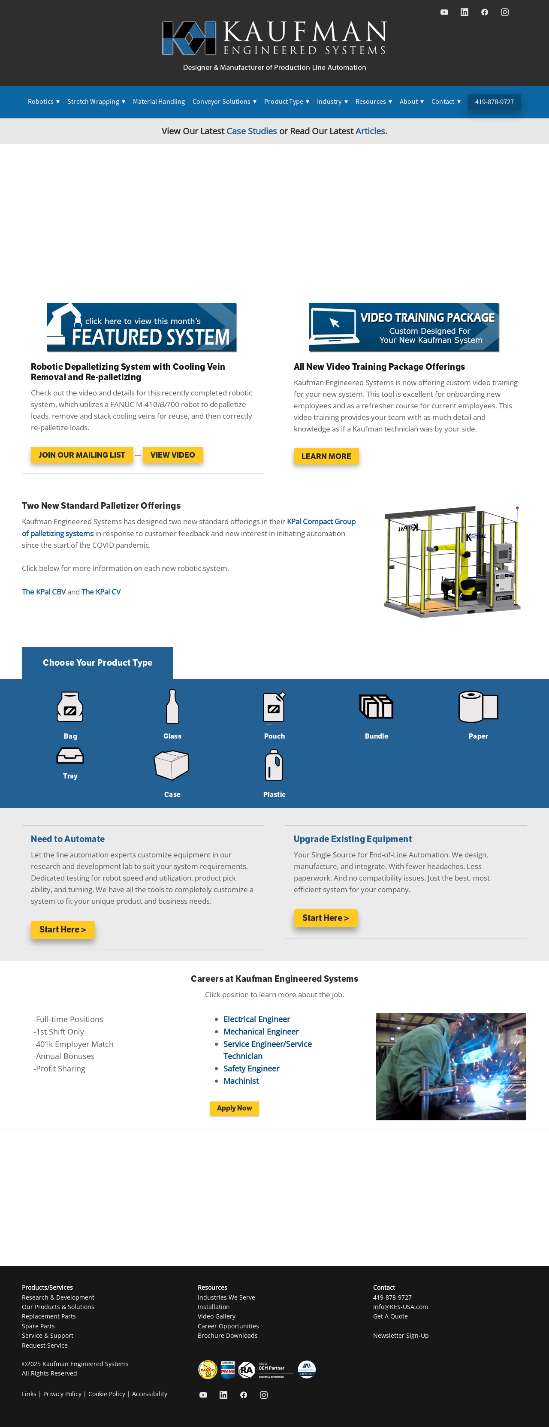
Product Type (286, 101)
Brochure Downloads (228, 1335)
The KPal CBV (44, 591)
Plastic (274, 794)
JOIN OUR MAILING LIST (82, 455)
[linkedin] (464, 12)
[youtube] (444, 12)
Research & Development (58, 1297)
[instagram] (504, 12)
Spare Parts (38, 1326)
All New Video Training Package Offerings (379, 367)
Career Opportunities (228, 1326)
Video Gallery (216, 1316)
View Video (173, 455)
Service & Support (47, 1335)
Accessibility (149, 1394)
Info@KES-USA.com (400, 1307)
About (412, 101)
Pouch (274, 736)
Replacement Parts (49, 1316)
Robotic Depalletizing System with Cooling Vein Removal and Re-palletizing (128, 372)
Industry (332, 101)
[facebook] (484, 12)
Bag (70, 736)
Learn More (326, 456)
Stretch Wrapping (96, 101)
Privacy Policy (62, 1394)
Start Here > (62, 929)
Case (172, 794)
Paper (479, 736)
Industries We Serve (226, 1297)
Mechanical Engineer (261, 1031)
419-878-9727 (494, 101)
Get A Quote (390, 1316)
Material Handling (159, 101)
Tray (70, 776)
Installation (214, 1307)
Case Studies (251, 131)
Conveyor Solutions (224, 101)
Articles (370, 131)
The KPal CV (101, 591)
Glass (172, 736)
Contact (446, 101)
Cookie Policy (106, 1394)
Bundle (376, 736)
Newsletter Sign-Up (401, 1335)
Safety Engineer (251, 1068)
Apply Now (234, 1108)
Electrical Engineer (256, 1019)
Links (29, 1394)
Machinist (241, 1080)
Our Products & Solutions (58, 1307)
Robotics (44, 101)
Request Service (45, 1345)
